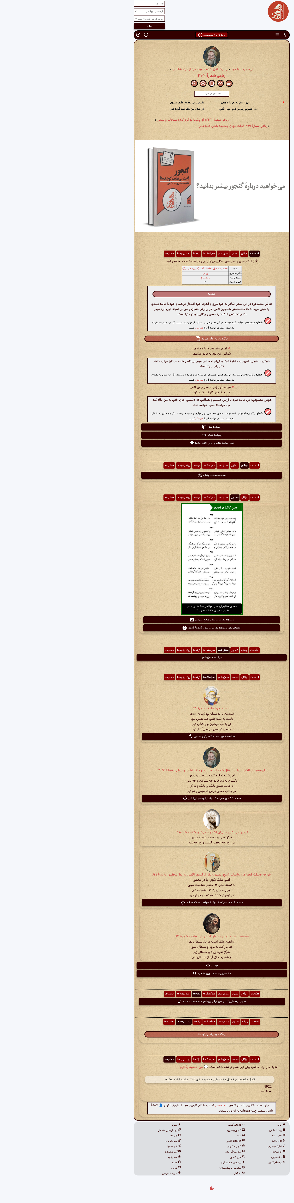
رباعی (140, 273)
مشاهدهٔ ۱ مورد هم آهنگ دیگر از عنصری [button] (147, 736)
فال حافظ (214, 1141)
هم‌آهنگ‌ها (144, 254)
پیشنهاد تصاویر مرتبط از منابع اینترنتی (147, 619)
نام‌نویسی (156, 1105)
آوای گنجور (173, 1157)
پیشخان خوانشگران (168, 1163)
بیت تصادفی (212, 1130)
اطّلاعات (190, 254)
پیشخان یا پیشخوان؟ (167, 1168)
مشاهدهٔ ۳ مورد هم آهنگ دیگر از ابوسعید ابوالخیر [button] (147, 798)
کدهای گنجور (171, 1125)
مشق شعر (158, 254)
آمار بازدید (109, 1157)
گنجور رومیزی (171, 1130)
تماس (111, 1168)
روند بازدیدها (119, 254)
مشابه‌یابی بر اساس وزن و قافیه (147, 973)
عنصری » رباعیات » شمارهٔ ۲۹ (147, 708)
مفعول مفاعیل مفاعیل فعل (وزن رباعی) (143, 269)
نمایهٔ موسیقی (212, 1146)
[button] (221, 35)
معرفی (111, 1125)
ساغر (176, 1136)
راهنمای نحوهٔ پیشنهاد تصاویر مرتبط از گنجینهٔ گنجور (147, 627)
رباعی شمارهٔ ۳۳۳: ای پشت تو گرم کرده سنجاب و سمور (128, 119)
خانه (217, 1125)
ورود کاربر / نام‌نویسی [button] (147, 34)
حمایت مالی (108, 1141)
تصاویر (170, 254)
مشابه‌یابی (214, 1157)
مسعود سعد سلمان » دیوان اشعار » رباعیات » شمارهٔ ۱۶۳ (147, 936)
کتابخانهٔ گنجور (171, 1141)
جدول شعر (213, 1136)
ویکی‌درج (140, 278)
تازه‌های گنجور (212, 1163)
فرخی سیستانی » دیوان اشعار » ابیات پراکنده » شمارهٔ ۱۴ (147, 832)
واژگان (180, 254)
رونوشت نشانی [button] (147, 435)
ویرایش (135, 328)
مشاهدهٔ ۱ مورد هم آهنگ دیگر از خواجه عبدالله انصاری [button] (147, 902)
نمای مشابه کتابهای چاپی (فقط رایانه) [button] (147, 443)
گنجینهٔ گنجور (171, 1146)
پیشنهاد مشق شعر (147, 657)
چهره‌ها (110, 1136)
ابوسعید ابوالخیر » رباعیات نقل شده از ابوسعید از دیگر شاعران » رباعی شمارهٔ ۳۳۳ (147, 770)
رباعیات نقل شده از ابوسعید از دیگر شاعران (136, 69)
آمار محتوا (109, 1146)
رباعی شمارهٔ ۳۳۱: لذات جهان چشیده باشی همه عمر (168, 126)
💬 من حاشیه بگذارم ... (127, 1067)
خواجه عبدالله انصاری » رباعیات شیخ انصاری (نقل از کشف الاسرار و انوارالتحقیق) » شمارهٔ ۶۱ (147, 874)
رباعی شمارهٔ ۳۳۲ (147, 76)
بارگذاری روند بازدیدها (147, 1034)
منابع (111, 1163)
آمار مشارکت (108, 1152)
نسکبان (174, 1173)
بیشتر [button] (147, 965)
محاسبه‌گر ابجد (170, 1152)
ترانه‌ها (132, 254)
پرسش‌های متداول (104, 1130)
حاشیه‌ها (105, 254)
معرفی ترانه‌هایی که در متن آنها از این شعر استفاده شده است (147, 1001)
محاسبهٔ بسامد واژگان (147, 475)
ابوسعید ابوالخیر (178, 69)
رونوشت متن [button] (147, 427)
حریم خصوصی (106, 1173)
